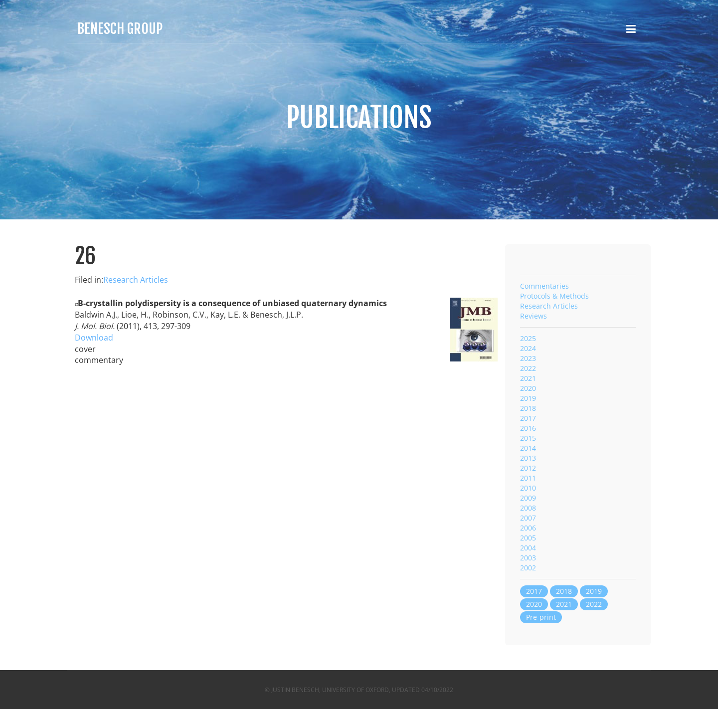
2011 (528, 478)
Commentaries (544, 286)
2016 (528, 428)
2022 (528, 368)
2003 (528, 557)
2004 (528, 547)
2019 (528, 398)
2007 (528, 518)
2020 (528, 388)
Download (94, 337)
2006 (528, 527)
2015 (528, 438)
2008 (528, 508)
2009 (528, 498)
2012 (528, 468)
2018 (528, 408)
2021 (528, 378)
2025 (528, 338)
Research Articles (135, 279)
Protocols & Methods (554, 296)
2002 (528, 567)
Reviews (533, 316)
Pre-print (541, 617)
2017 (528, 418)
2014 (528, 448)
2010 (528, 488)
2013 (528, 458)
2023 (528, 358)
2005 (528, 537)
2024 (528, 348)
